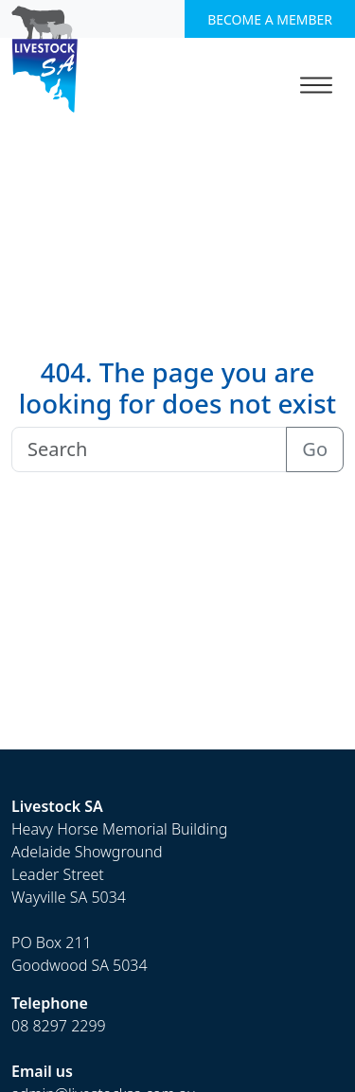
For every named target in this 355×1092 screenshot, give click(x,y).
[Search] (149, 449)
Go (315, 449)
